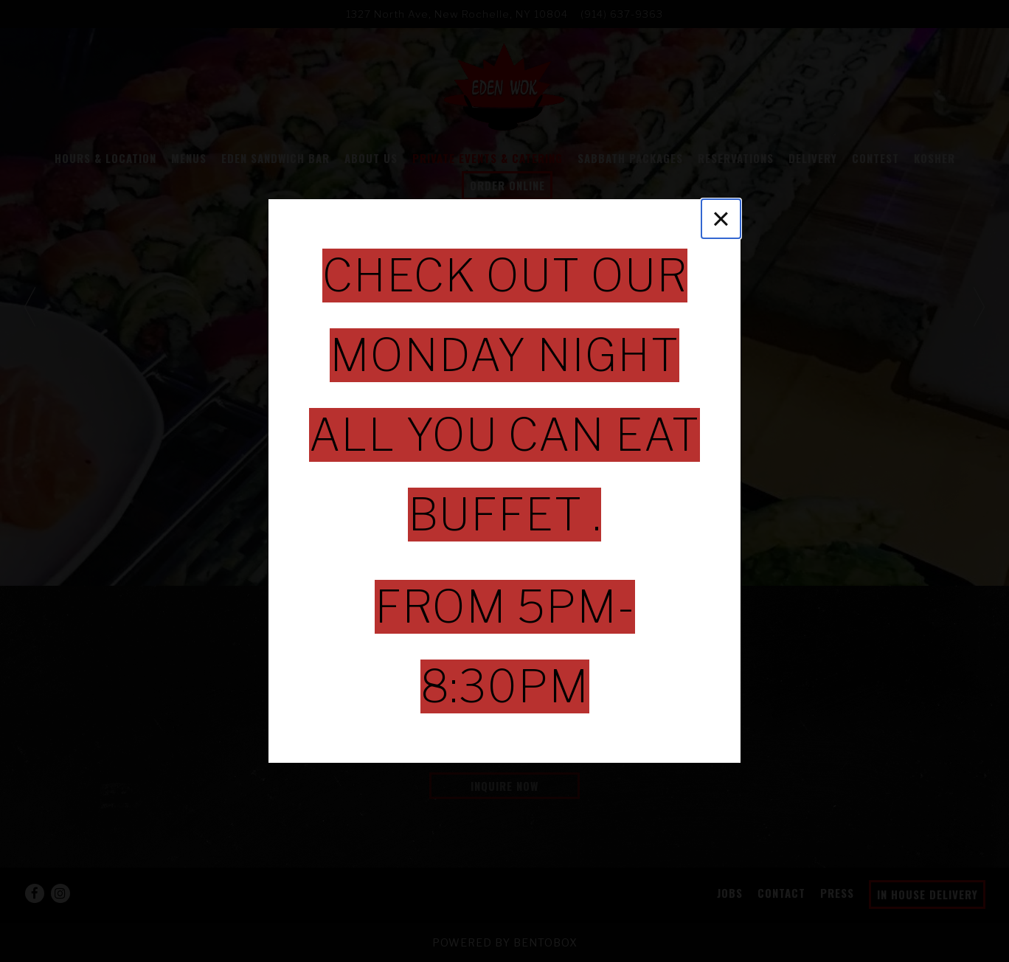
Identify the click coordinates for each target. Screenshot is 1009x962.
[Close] (721, 218)
